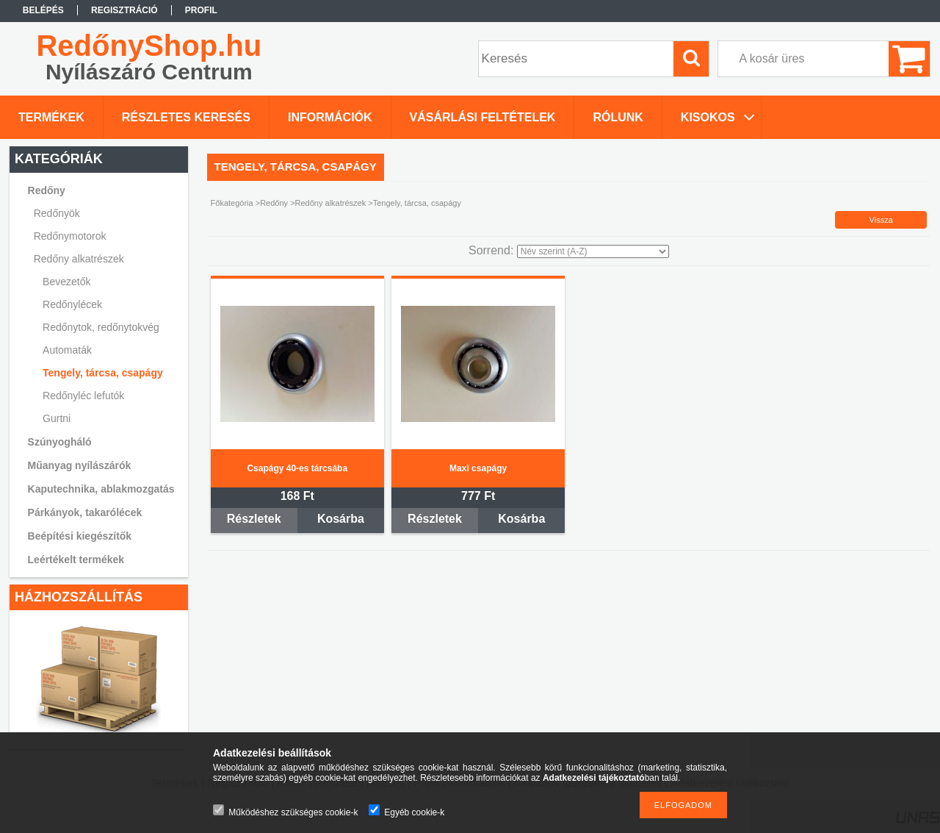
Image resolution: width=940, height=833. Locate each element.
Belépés (43, 10)
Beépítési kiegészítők (80, 536)
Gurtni (56, 418)
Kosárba (340, 518)
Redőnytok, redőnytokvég (101, 327)
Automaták (67, 350)
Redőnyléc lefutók (83, 395)
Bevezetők (66, 281)
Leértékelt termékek (76, 559)
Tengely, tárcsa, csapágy (103, 373)
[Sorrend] (593, 251)
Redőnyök (57, 213)
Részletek (254, 518)
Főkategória (232, 203)
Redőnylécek (72, 304)
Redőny (274, 203)
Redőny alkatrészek (330, 203)
